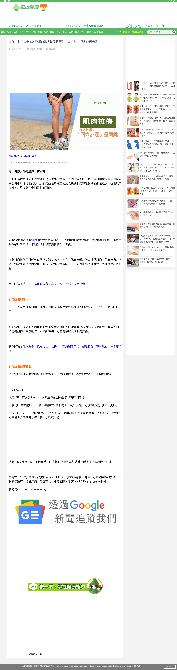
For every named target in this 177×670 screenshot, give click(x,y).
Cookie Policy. (136, 666)
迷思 (77, 32)
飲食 (40, 32)
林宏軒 (39, 49)
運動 (46, 32)
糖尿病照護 (98, 32)
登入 (168, 1)
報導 (9, 32)
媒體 (89, 32)
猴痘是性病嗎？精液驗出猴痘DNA (84, 25)
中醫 (34, 32)
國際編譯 (53, 49)
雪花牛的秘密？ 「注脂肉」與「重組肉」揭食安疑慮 (145, 26)
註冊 (174, 1)
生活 (71, 32)
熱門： (118, 32)
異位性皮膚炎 (137, 32)
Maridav (14, 155)
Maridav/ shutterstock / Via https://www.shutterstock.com (38, 162)
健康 (15, 32)
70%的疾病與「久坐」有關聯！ (24, 25)
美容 (58, 32)
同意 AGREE (169, 667)
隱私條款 (47, 666)
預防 (21, 32)
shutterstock (28, 155)
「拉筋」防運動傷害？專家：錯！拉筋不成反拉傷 (54, 283)
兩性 (64, 32)
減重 (52, 32)
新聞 (28, 32)
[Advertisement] (65, 70)
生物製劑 (126, 32)
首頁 (3, 32)
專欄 (83, 32)
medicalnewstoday (40, 239)
